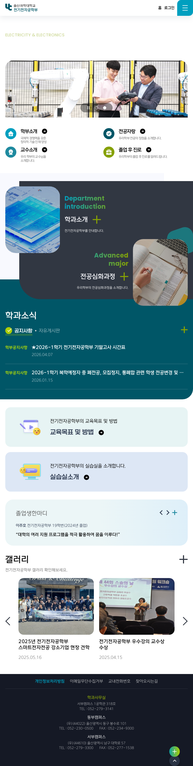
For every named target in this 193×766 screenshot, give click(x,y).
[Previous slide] (160, 512)
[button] (96, 107)
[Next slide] (167, 512)
